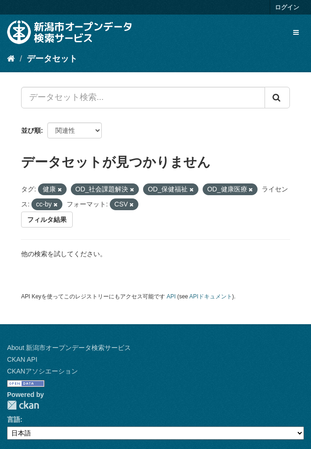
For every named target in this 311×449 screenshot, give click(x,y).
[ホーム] (11, 58)
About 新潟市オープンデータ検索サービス (69, 347)
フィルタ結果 (47, 219)
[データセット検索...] (143, 97)
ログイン (287, 7)
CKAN (23, 405)
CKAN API (22, 359)
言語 (13, 419)
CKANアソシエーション (42, 371)
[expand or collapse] (296, 32)
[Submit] (277, 97)
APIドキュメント (211, 296)
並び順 (31, 130)
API (171, 296)
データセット (52, 58)
